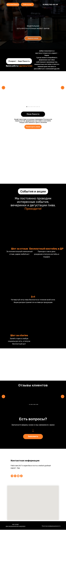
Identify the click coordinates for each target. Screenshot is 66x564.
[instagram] (18, 476)
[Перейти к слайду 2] (28, 106)
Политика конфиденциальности (51, 526)
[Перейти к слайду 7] (37, 404)
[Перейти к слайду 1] (26, 106)
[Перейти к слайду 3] (31, 404)
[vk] (15, 476)
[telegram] (12, 476)
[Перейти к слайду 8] (37, 106)
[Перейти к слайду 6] (34, 106)
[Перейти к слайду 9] (39, 106)
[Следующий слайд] (62, 87)
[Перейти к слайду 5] (34, 404)
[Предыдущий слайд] (3, 87)
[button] (27, 4)
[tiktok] (21, 476)
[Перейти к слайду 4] (31, 106)
